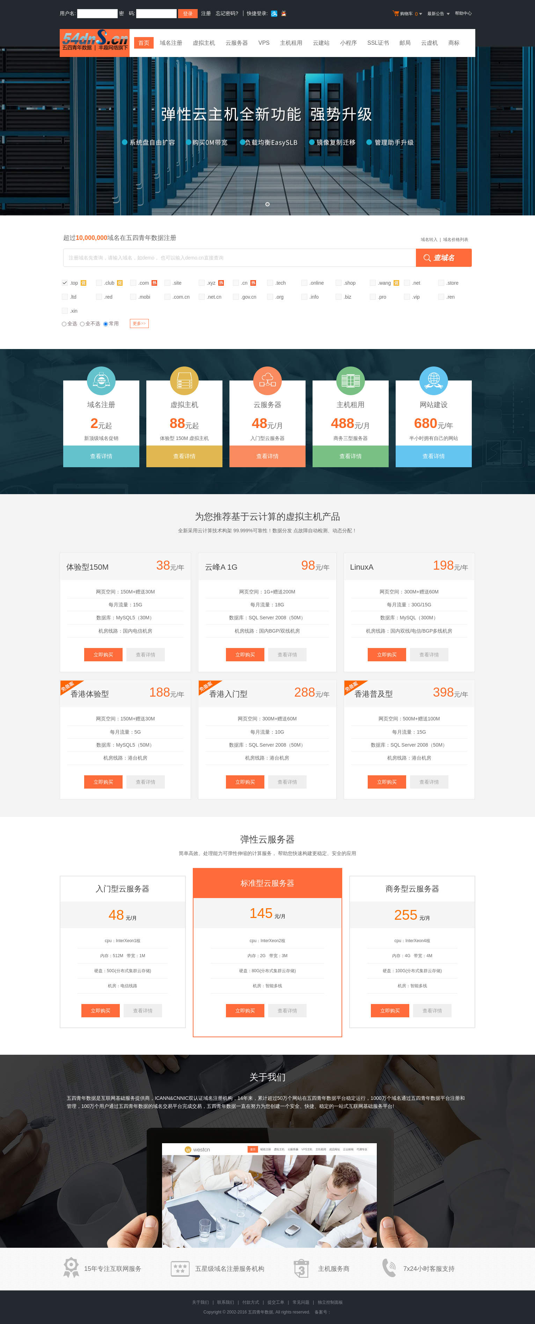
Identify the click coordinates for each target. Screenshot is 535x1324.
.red (108, 297)
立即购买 (103, 654)
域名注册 (171, 43)
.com (147, 283)
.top (78, 283)
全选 (69, 323)
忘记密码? (227, 13)
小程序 (348, 43)
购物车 (408, 13)
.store (452, 283)
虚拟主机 (204, 43)
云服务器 (237, 43)
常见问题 (301, 1302)
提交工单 (276, 1302)
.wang (388, 283)
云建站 (321, 43)
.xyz (215, 283)
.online (316, 283)
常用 (111, 323)
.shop (350, 283)
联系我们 (225, 1302)
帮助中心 (463, 13)
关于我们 (200, 1302)
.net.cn (214, 297)
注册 (206, 13)
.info (313, 297)
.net (416, 283)
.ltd (73, 297)
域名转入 (429, 239)
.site (177, 283)
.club (113, 283)
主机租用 (291, 43)
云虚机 (429, 43)
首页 (143, 43)
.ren (450, 297)
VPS (264, 43)
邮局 (405, 43)
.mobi (144, 297)
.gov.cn (248, 297)
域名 (396, 1098)
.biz (347, 297)
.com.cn (181, 297)
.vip (416, 297)
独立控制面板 (330, 1302)
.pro (382, 297)
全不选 (90, 323)
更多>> (139, 323)
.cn (248, 283)
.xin (74, 311)
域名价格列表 (455, 239)
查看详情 (101, 456)
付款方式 (250, 1302)
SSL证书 (378, 43)
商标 (454, 43)
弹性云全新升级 (267, 131)
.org (279, 297)
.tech (280, 283)
